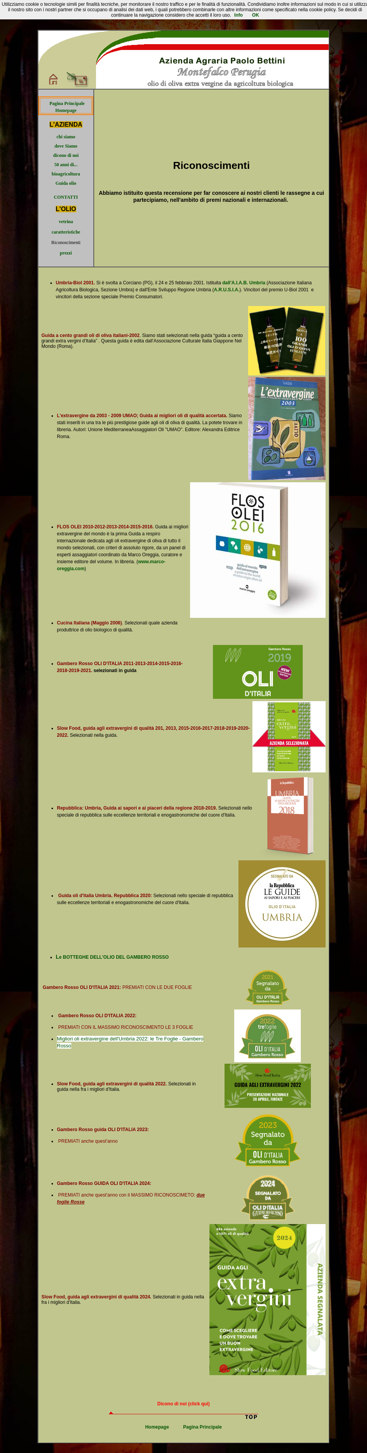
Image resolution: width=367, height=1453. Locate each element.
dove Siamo (66, 146)
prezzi (66, 253)
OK (255, 15)
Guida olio (65, 183)
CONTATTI (66, 197)
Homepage (66, 110)
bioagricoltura (65, 174)
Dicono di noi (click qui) (183, 1404)
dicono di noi (66, 155)
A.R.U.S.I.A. (227, 289)
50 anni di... (65, 164)
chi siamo (66, 136)
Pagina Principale (67, 103)
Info (238, 15)
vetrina (66, 221)
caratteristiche (65, 232)
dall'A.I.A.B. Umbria (243, 282)
